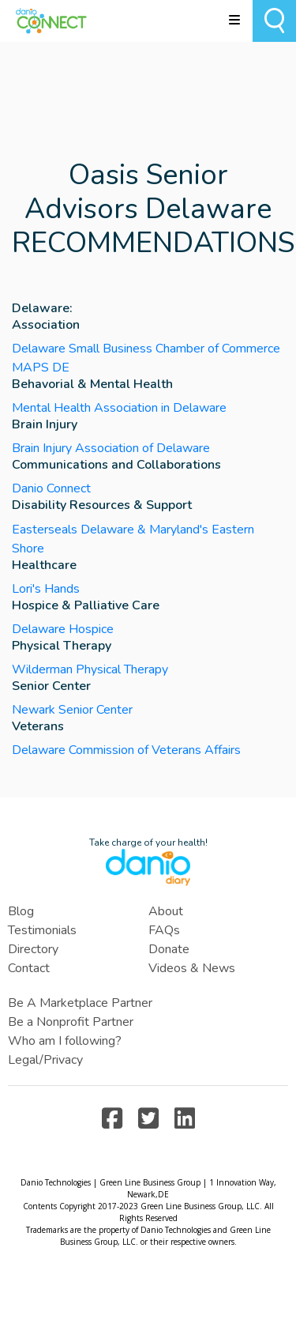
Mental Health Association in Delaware (119, 408)
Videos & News (191, 968)
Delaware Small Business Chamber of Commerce (146, 348)
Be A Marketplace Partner (80, 1003)
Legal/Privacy (45, 1060)
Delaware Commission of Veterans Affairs (126, 750)
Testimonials (42, 930)
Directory (33, 949)
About (165, 911)
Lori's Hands (46, 589)
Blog (21, 911)
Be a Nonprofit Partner (70, 1022)
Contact (29, 968)
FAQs (164, 930)
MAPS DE (40, 367)
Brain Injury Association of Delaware (111, 448)
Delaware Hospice (63, 629)
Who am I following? (65, 1041)
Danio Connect (51, 488)
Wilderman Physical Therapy (90, 669)
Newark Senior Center (72, 709)
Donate (168, 949)
